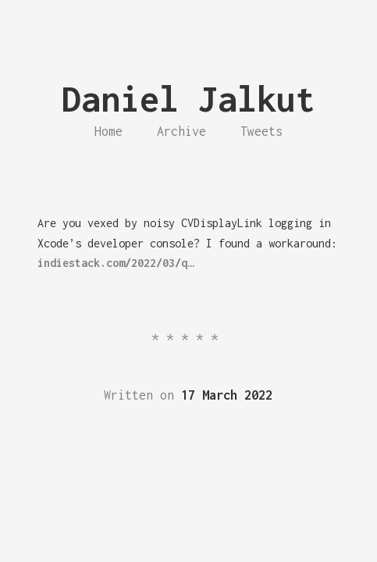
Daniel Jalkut (188, 98)
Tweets (261, 131)
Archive (181, 131)
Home (108, 131)
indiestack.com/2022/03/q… (115, 262)
